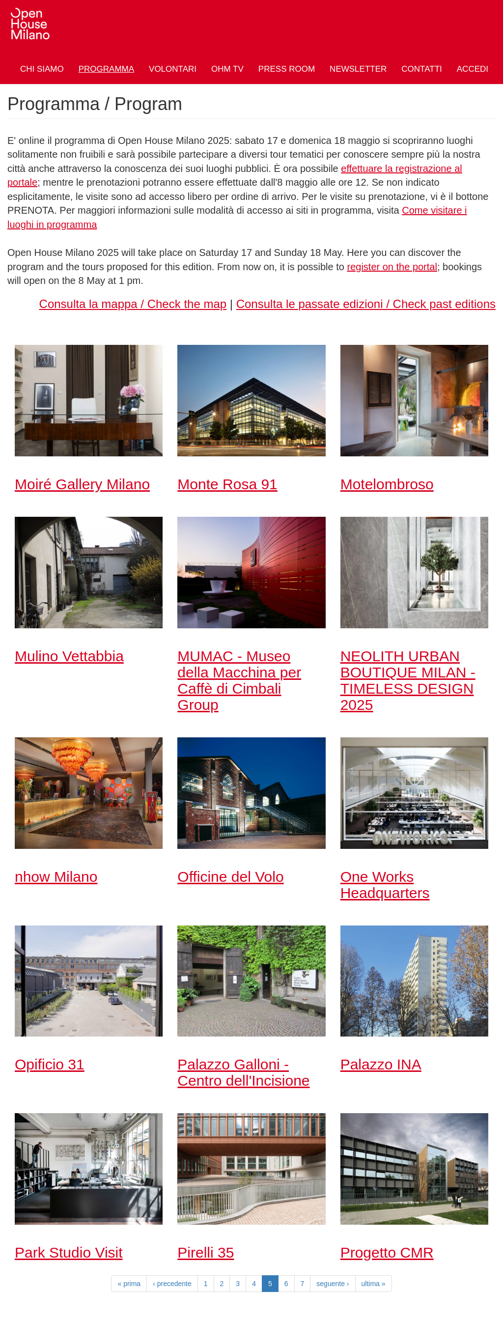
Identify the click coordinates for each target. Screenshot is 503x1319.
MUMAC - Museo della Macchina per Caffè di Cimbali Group (239, 680)
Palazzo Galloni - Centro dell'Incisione (243, 1072)
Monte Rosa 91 (227, 484)
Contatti (421, 69)
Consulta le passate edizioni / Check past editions (366, 303)
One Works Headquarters (385, 885)
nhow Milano (56, 877)
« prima (128, 1284)
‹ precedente (172, 1284)
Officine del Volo (230, 877)
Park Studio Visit (69, 1252)
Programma (106, 69)
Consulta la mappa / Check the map (133, 303)
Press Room (286, 69)
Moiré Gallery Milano (82, 484)
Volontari (172, 69)
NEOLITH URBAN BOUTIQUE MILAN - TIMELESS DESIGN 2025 (407, 680)
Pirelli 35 (205, 1252)
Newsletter (358, 69)
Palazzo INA (380, 1064)
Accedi (472, 69)
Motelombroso (387, 484)
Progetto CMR (387, 1252)
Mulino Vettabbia (69, 656)
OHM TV (227, 69)
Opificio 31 (49, 1064)
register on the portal (392, 266)
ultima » (374, 1284)
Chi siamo (42, 69)
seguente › (332, 1284)
